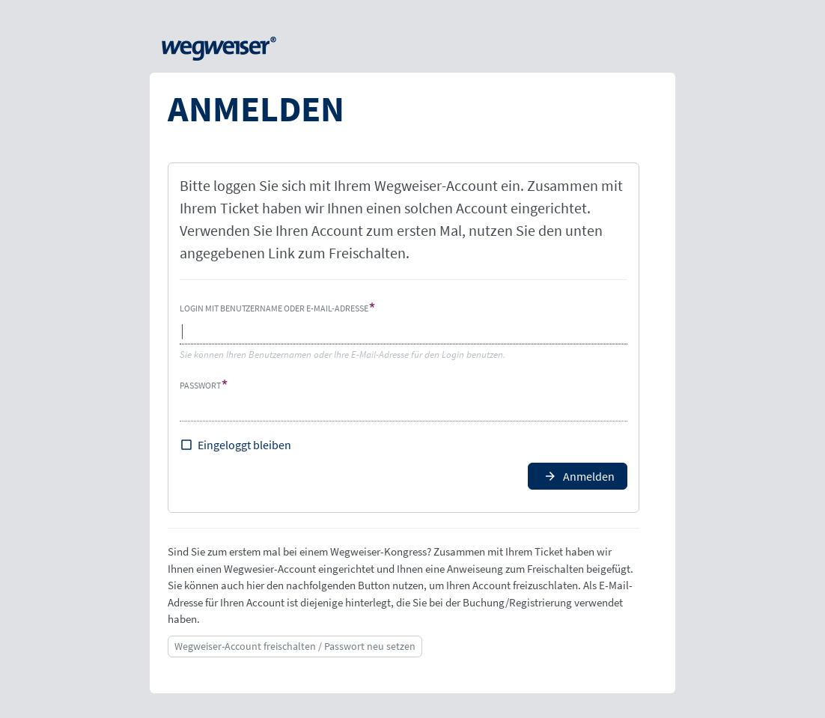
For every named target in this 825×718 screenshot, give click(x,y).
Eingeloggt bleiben (244, 444)
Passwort (200, 385)
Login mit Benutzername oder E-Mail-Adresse (274, 308)
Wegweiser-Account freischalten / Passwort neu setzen (294, 646)
